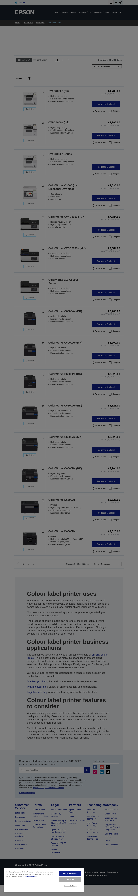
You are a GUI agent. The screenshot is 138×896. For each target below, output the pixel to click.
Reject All (70, 879)
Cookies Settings (70, 886)
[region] (44, 880)
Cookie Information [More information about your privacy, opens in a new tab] (30, 876)
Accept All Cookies (70, 873)
